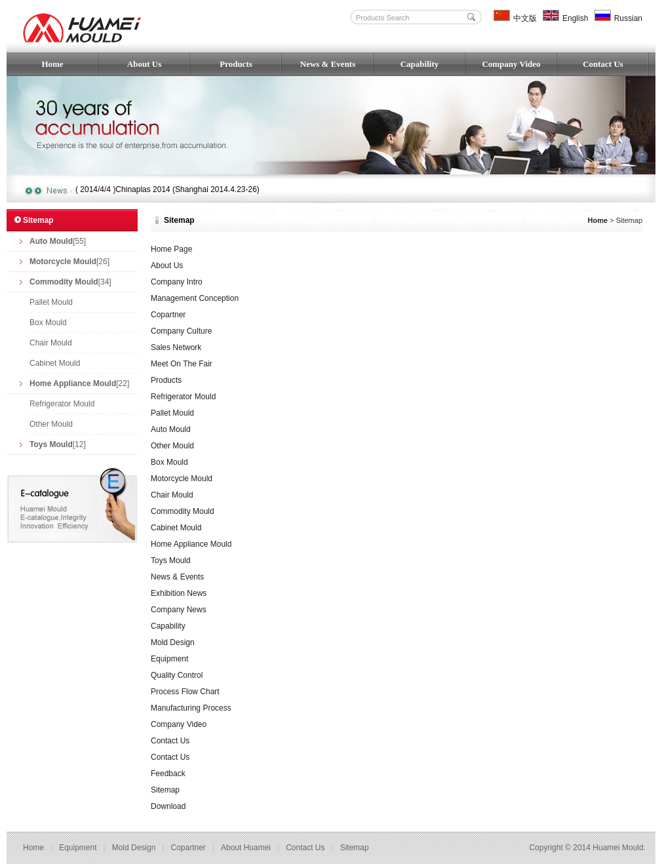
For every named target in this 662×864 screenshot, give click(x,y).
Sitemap (165, 790)
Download (168, 806)
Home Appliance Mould (191, 544)
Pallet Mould (51, 302)
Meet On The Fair (181, 363)
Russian (618, 18)
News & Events (328, 64)
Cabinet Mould (54, 363)
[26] (69, 261)
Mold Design (173, 642)
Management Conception (195, 298)
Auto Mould (171, 429)
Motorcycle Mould (181, 478)
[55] (57, 241)
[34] (70, 281)
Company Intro (177, 281)
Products (236, 64)
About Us (144, 64)
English (565, 18)
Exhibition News (178, 593)
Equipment (169, 658)
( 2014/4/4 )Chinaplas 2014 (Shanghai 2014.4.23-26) (167, 189)
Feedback (168, 773)
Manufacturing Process (191, 708)
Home (52, 64)
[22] (79, 383)
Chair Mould (50, 342)
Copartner (168, 314)
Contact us (305, 847)
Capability (419, 64)
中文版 (515, 18)
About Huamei (246, 847)
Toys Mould (171, 560)
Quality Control (177, 675)
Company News (178, 609)
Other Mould (51, 424)
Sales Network (176, 347)
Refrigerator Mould (61, 403)
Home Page (171, 249)
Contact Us (603, 64)
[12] (57, 444)
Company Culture (181, 331)
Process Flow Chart (185, 691)
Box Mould (48, 322)
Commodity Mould (182, 511)
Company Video (511, 64)
